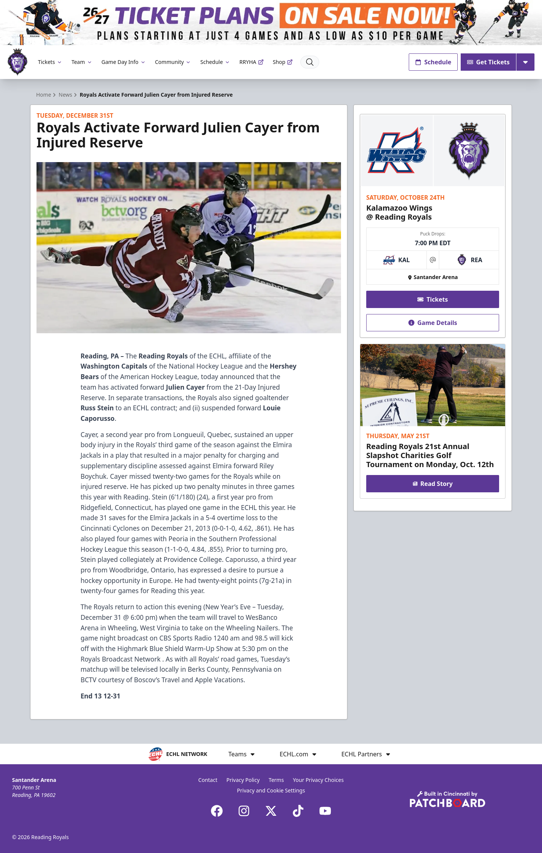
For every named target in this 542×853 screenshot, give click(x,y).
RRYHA (251, 61)
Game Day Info (124, 61)
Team (82, 61)
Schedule (215, 61)
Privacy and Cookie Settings (271, 790)
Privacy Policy (242, 779)
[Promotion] (271, 22)
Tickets (50, 61)
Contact (208, 779)
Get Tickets (488, 62)
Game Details (432, 323)
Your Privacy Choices (318, 779)
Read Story (432, 484)
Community (173, 61)
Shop (283, 61)
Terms (276, 779)
